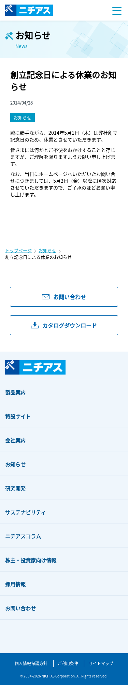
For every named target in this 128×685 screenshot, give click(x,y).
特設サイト (18, 416)
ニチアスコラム (23, 536)
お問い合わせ (20, 608)
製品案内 (15, 392)
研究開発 (15, 488)
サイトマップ (101, 663)
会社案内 (15, 440)
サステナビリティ (25, 512)
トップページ (18, 250)
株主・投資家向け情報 (30, 560)
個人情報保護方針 (31, 663)
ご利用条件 (68, 663)
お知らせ (47, 250)
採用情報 (15, 584)
